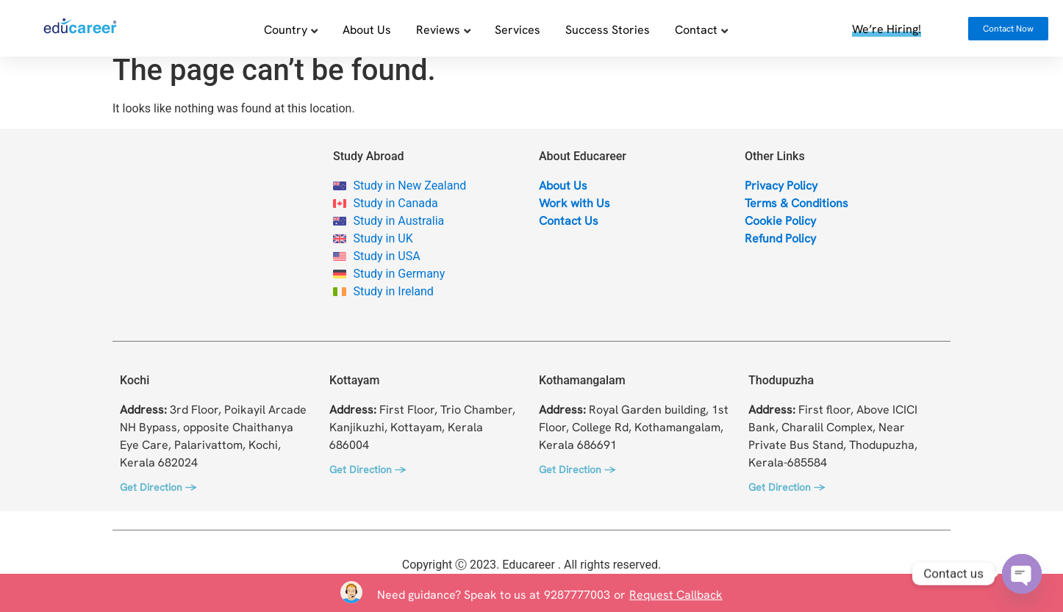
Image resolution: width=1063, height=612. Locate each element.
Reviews (438, 29)
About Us (367, 29)
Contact (696, 29)
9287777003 (577, 594)
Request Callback (676, 594)
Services (517, 29)
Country (285, 29)
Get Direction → (158, 496)
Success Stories (607, 29)
